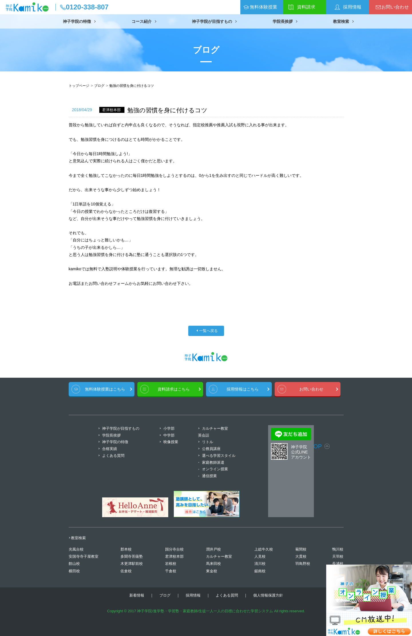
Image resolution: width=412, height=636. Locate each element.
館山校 (74, 563)
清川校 (260, 563)
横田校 (74, 571)
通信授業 (209, 476)
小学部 (169, 428)
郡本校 (126, 549)
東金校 (211, 571)
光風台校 (76, 549)
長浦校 (337, 563)
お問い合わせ (395, 7)
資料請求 (306, 7)
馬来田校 (213, 563)
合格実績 (109, 449)
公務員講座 (211, 449)
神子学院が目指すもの (212, 21)
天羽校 (337, 556)
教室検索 (341, 21)
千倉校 (170, 571)
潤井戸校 (213, 549)
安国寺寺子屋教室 (83, 556)
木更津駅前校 (131, 563)
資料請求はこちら (174, 389)
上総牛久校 (263, 549)
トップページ (79, 86)
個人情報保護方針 (268, 595)
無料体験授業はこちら (105, 389)
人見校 (260, 556)
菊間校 (300, 549)
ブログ (99, 86)
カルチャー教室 (219, 556)
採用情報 (352, 7)
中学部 (169, 435)
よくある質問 (113, 455)
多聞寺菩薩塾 (131, 556)
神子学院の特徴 (77, 21)
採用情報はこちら (243, 389)
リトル (207, 442)
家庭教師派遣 (213, 462)
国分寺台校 (174, 549)
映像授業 (170, 442)
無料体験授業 (263, 7)
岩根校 (170, 563)
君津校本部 (174, 556)
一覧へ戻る (208, 331)
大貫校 (300, 556)
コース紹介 (142, 21)
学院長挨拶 (283, 21)
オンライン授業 (215, 469)
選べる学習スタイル (218, 455)
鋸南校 (260, 571)
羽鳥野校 (302, 563)
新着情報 (136, 595)
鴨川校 (337, 549)
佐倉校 (126, 571)
